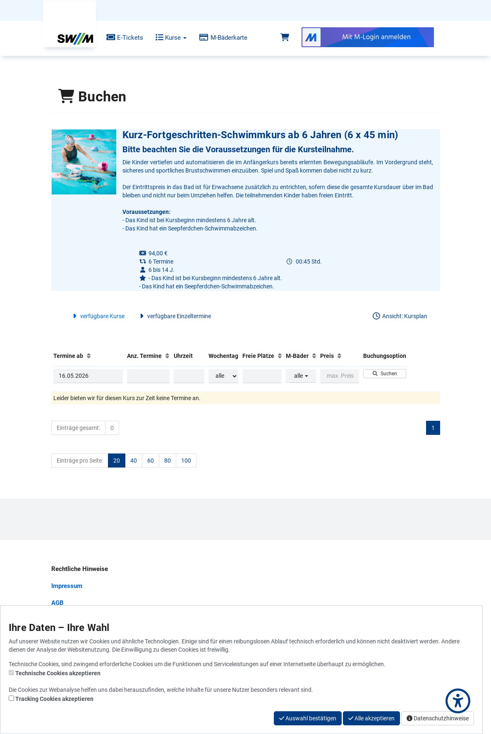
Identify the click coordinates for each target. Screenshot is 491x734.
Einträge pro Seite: (80, 460)
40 (133, 460)
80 (167, 460)
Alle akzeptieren (371, 718)
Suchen (384, 374)
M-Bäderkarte (217, 37)
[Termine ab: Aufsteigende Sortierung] (89, 356)
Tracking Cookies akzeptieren (54, 699)
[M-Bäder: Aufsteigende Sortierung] (314, 356)
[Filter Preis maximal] (339, 376)
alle (301, 375)
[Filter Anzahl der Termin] (148, 376)
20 (116, 460)
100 (186, 460)
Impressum (66, 586)
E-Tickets (118, 37)
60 (150, 460)
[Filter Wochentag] (223, 376)
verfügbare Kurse (97, 316)
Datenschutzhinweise (438, 718)
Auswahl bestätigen (307, 718)
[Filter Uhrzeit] (189, 376)
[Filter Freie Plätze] (262, 376)
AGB (57, 603)
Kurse (165, 37)
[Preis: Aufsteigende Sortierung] (339, 356)
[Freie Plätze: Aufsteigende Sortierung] (280, 356)
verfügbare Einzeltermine (174, 316)
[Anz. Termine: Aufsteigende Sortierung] (167, 356)
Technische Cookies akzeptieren (58, 673)
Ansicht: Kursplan (399, 316)
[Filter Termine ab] (88, 376)
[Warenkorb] (284, 37)
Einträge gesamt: (78, 428)
